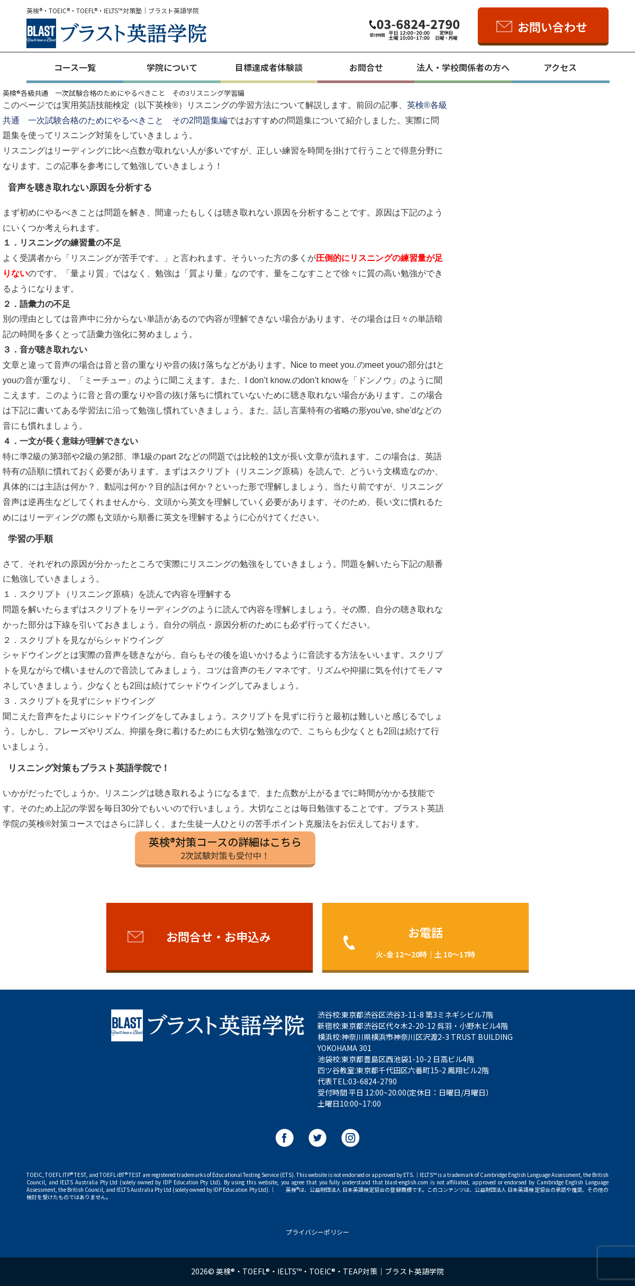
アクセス (560, 67)
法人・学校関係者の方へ (463, 67)
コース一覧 (75, 67)
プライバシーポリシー (317, 1231)
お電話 (425, 941)
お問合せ (366, 67)
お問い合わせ (552, 26)
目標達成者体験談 (269, 67)
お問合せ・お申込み (218, 936)
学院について (172, 67)
